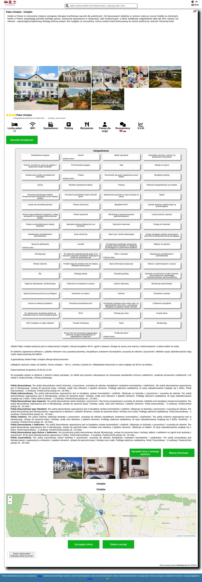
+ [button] (10, 498)
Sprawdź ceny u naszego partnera (145, 452)
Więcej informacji (178, 453)
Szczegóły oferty (83, 544)
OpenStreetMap (189, 536)
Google (40, 576)
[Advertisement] (101, 44)
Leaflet (178, 536)
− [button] (10, 502)
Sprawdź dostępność (21, 140)
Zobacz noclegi (118, 544)
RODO (89, 579)
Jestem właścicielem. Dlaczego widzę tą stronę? (22, 555)
